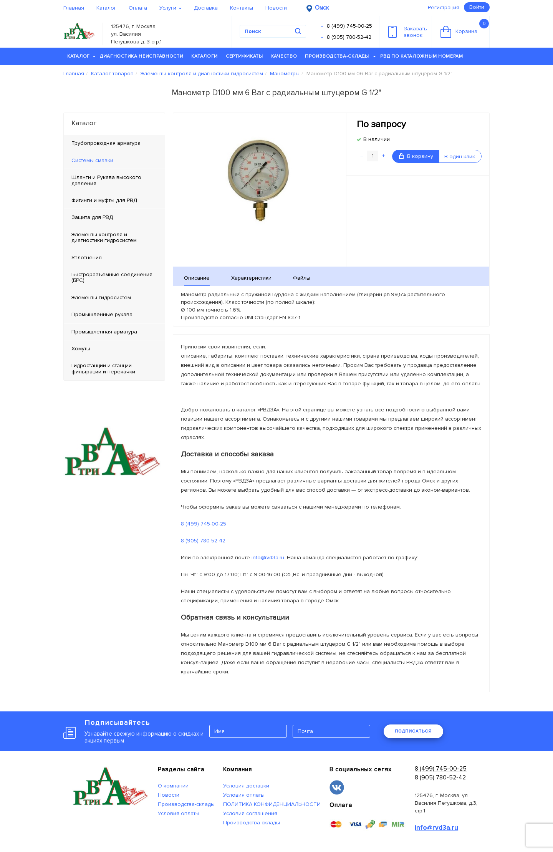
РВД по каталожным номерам (421, 56)
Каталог (106, 8)
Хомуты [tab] (80, 348)
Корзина (464, 28)
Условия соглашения (250, 813)
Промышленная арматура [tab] (104, 331)
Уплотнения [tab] (86, 257)
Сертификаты (244, 56)
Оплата (138, 8)
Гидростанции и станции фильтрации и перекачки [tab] (103, 368)
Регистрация (443, 7)
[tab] (114, 160)
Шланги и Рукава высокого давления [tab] (106, 180)
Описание (197, 278)
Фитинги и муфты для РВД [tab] (104, 200)
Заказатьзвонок (407, 31)
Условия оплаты (178, 813)
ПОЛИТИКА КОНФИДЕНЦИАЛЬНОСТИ (272, 804)
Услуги (170, 8)
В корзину (416, 156)
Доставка (206, 8)
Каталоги (204, 56)
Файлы (301, 278)
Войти (476, 7)
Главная (73, 8)
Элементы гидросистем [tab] (101, 297)
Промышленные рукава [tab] (101, 314)
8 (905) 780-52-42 (349, 37)
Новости (276, 8)
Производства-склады (340, 56)
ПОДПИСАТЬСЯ (413, 731)
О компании (173, 785)
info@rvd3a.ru (268, 557)
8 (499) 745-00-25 (349, 26)
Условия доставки (246, 785)
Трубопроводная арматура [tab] (106, 143)
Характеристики (251, 278)
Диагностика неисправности (142, 56)
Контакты (241, 8)
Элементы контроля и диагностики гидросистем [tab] (104, 237)
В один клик (459, 156)
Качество (284, 56)
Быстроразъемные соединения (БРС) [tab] (111, 277)
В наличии (376, 139)
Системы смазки (92, 160)
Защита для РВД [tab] (92, 217)
